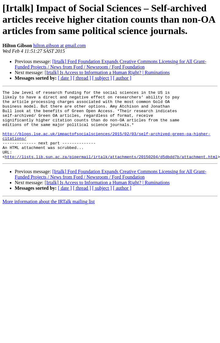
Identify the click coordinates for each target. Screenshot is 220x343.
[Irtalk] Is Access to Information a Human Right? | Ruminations (107, 72)
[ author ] (122, 78)
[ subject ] (102, 78)
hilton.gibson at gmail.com (59, 45)
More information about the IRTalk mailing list (48, 215)
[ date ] (65, 78)
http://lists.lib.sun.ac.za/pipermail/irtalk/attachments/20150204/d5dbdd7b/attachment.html (111, 170)
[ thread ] (82, 78)
